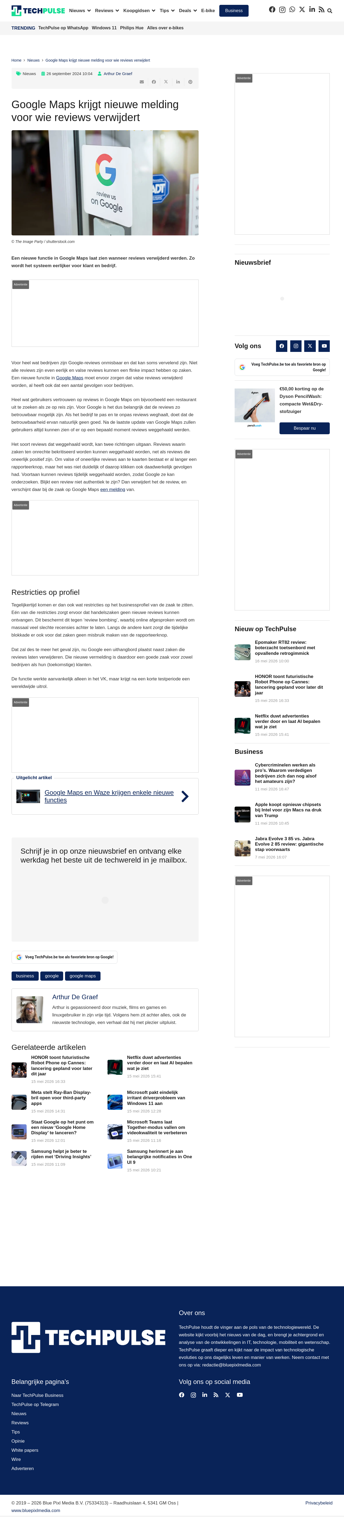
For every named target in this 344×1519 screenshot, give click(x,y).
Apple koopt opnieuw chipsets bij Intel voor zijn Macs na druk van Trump (288, 810)
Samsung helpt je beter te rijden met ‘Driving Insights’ (61, 1154)
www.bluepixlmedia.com (36, 1510)
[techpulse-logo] (38, 10)
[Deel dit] (154, 82)
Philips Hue (132, 28)
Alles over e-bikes (165, 28)
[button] (88, 10)
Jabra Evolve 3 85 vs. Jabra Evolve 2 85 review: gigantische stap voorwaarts (289, 844)
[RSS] (321, 9)
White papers (25, 1450)
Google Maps (69, 377)
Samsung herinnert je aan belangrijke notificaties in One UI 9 (159, 1157)
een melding (112, 489)
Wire (16, 1459)
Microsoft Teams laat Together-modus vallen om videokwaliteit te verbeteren (157, 1127)
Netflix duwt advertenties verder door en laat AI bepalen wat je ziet (159, 1063)
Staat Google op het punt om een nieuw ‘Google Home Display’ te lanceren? (62, 1127)
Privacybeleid (318, 1503)
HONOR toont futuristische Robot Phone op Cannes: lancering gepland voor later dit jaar (61, 1065)
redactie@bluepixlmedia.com (231, 1365)
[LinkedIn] (312, 9)
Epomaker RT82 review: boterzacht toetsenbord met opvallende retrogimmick (285, 648)
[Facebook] (272, 9)
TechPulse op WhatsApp (64, 28)
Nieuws (29, 73)
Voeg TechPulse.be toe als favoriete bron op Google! (65, 957)
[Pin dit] (190, 82)
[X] (302, 9)
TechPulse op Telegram (35, 1404)
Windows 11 (105, 28)
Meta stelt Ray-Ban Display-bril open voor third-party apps (61, 1098)
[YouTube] (324, 346)
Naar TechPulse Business (37, 1395)
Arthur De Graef (118, 73)
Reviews (20, 1422)
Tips (16, 1432)
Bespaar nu (305, 428)
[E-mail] (142, 82)
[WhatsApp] (292, 9)
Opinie (18, 1441)
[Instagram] (282, 9)
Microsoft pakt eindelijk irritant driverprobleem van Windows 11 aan (156, 1098)
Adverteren (23, 1468)
